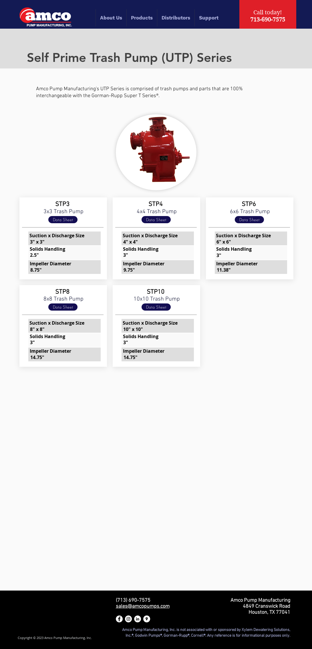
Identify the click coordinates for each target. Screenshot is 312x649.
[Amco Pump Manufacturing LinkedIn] (137, 618)
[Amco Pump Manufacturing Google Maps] (146, 618)
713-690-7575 (267, 19)
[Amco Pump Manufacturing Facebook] (119, 618)
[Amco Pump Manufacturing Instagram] (128, 618)
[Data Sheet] (62, 219)
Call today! (267, 12)
